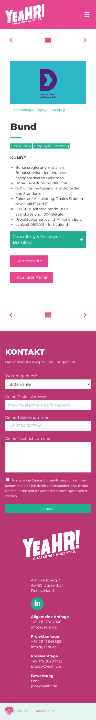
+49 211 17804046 (46, 622)
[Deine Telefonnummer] (48, 426)
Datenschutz (44, 711)
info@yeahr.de (44, 627)
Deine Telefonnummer (26, 417)
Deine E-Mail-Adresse (27, 396)
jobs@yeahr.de (44, 686)
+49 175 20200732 (46, 661)
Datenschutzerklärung (48, 480)
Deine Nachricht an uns (27, 438)
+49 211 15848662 (46, 641)
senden (48, 508)
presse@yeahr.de (46, 666)
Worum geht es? (22, 375)
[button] (48, 239)
